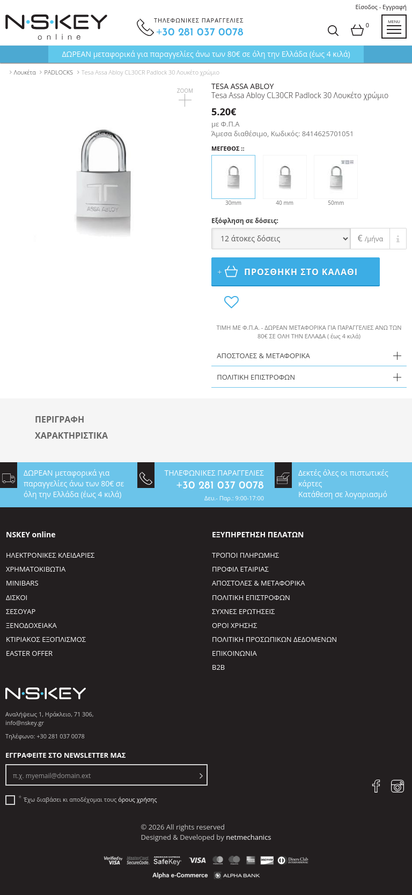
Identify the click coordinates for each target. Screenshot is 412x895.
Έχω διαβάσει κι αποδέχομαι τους (90, 799)
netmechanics (248, 837)
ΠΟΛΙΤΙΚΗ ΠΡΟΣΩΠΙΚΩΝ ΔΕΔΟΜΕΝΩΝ (274, 639)
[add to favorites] (231, 302)
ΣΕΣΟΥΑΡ (20, 611)
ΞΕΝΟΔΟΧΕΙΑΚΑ (31, 625)
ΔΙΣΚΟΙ (16, 597)
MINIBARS (22, 583)
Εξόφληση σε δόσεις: (244, 220)
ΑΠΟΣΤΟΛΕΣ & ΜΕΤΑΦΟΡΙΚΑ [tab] (263, 355)
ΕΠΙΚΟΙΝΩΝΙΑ (234, 653)
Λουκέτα (25, 72)
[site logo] (56, 27)
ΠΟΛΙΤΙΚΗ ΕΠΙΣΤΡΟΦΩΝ (251, 597)
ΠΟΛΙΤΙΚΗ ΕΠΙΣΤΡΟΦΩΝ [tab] (256, 377)
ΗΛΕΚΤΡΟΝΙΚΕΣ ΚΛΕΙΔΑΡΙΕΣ (50, 555)
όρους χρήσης (137, 799)
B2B (218, 667)
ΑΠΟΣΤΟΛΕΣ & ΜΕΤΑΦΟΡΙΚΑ (258, 583)
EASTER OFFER (29, 653)
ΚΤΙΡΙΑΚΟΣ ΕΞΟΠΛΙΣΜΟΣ (46, 639)
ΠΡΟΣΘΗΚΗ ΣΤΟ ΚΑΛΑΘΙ (291, 271)
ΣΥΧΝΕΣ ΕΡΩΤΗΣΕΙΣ (243, 611)
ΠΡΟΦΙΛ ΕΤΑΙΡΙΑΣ (240, 569)
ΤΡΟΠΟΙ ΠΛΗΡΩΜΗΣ (245, 555)
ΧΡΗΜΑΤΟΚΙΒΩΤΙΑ (35, 569)
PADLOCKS (58, 72)
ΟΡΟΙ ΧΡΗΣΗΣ (234, 625)
